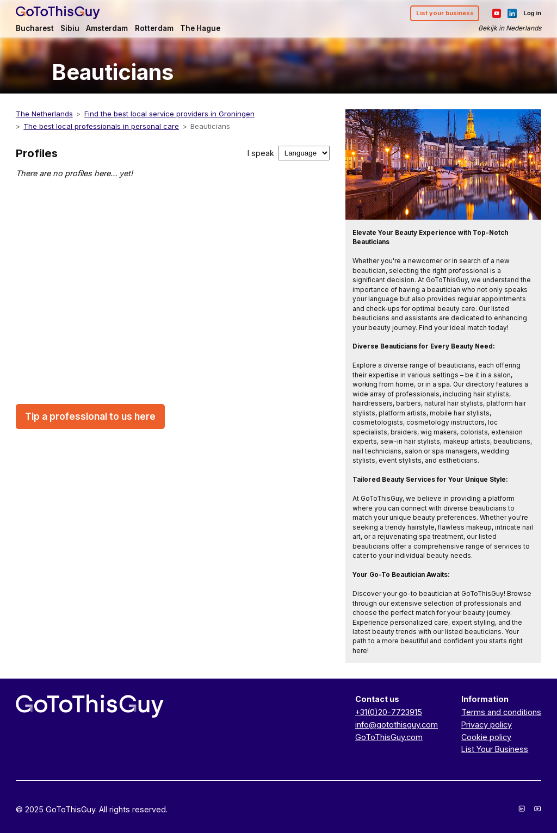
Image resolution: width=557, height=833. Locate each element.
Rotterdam (154, 28)
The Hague (200, 28)
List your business (445, 13)
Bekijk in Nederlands (509, 28)
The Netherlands (44, 113)
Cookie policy (486, 737)
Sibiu (69, 28)
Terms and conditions (501, 712)
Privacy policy (486, 724)
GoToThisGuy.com (389, 737)
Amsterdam (107, 28)
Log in (532, 13)
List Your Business (494, 749)
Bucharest (35, 28)
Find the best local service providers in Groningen (169, 113)
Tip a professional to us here (90, 416)
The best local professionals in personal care (101, 126)
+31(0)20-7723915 (388, 712)
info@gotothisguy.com (396, 724)
